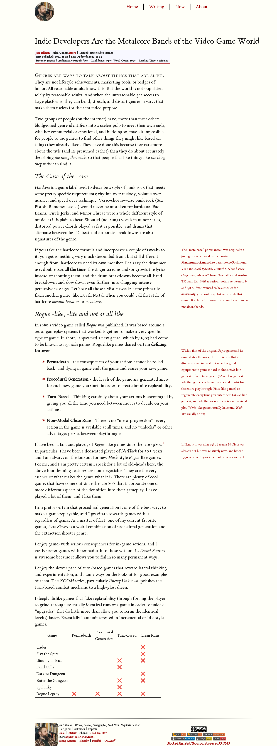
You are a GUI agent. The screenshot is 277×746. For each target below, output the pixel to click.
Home (132, 6)
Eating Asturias (67, 741)
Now (180, 6)
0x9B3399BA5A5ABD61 (79, 737)
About (202, 6)
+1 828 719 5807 (97, 733)
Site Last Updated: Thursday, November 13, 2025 (198, 743)
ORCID (109, 741)
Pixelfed (96, 741)
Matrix (72, 733)
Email (61, 733)
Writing (156, 6)
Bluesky (84, 741)
